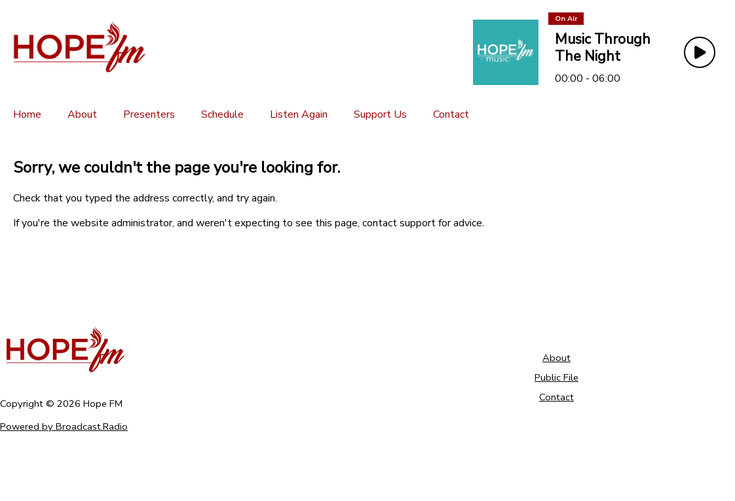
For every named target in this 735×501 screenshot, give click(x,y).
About (556, 357)
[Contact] (451, 114)
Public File (556, 377)
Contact (556, 397)
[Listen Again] (299, 114)
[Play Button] (699, 52)
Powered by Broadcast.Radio (64, 426)
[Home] (27, 114)
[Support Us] (380, 114)
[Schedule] (222, 114)
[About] (82, 114)
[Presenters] (149, 114)
